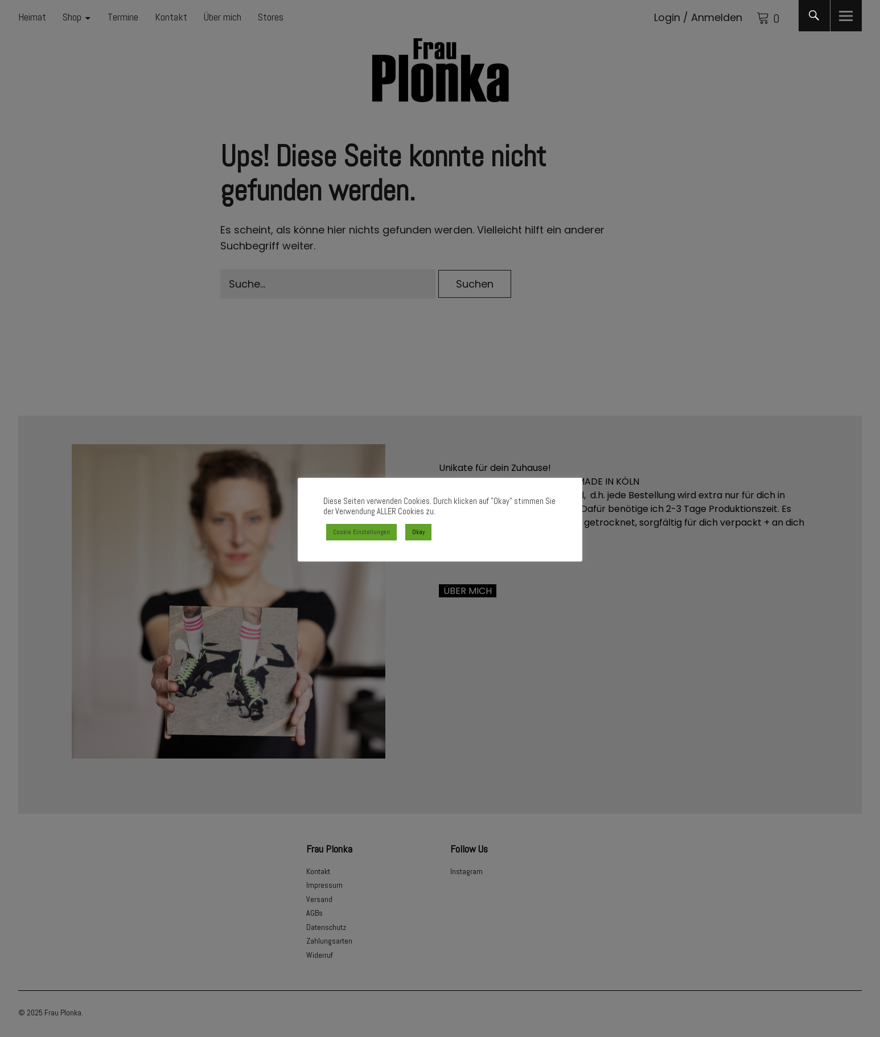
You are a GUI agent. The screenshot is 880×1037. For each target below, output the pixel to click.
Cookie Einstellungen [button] (361, 532)
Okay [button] (418, 532)
